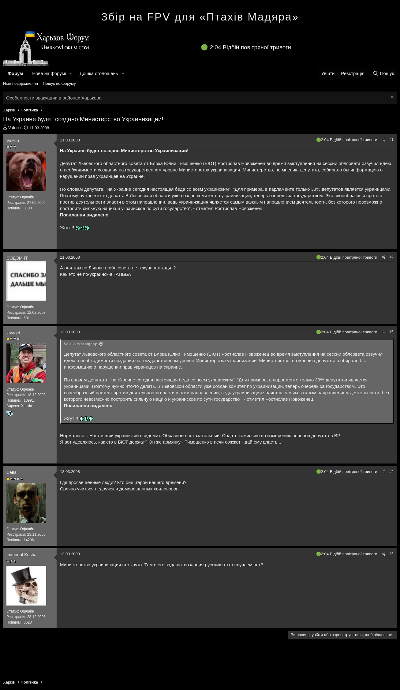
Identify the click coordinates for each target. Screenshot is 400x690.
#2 (392, 257)
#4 (392, 471)
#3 (392, 332)
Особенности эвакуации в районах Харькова (54, 97)
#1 (392, 139)
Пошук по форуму (59, 83)
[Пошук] (383, 73)
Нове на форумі (49, 73)
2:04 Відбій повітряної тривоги (250, 47)
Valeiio (14, 127)
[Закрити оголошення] (391, 98)
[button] (70, 73)
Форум (15, 73)
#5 (392, 554)
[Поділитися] (383, 139)
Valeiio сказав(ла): (80, 344)
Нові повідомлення (20, 83)
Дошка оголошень (99, 73)
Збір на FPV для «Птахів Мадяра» (200, 17)
